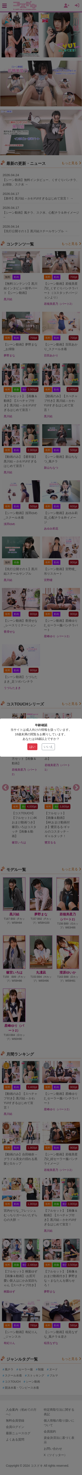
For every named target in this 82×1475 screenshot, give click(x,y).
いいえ (48, 746)
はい (32, 746)
